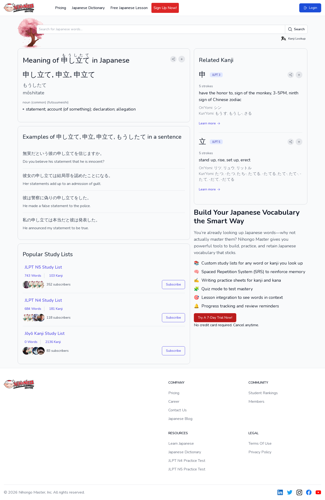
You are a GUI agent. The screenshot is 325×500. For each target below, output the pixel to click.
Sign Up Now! (165, 7)
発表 (82, 220)
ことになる (97, 176)
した (82, 198)
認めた (80, 176)
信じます (87, 153)
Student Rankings (263, 393)
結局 (61, 176)
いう (44, 153)
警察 (35, 198)
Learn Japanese (181, 443)
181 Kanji (56, 308)
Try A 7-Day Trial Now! (215, 317)
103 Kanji (56, 275)
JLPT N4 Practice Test (186, 460)
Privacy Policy (259, 452)
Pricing (60, 7)
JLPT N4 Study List (43, 300)
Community (258, 382)
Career (173, 401)
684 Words (33, 308)
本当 (57, 220)
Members (256, 401)
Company (176, 382)
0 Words (31, 342)
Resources (178, 433)
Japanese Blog (180, 418)
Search (296, 29)
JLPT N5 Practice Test (186, 469)
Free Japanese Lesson (129, 7)
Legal (253, 433)
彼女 (27, 176)
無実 (27, 153)
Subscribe (173, 284)
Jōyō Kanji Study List (45, 333)
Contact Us (177, 410)
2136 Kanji (53, 342)
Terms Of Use (260, 443)
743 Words (33, 275)
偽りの (50, 198)
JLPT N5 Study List (43, 267)
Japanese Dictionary (88, 7)
